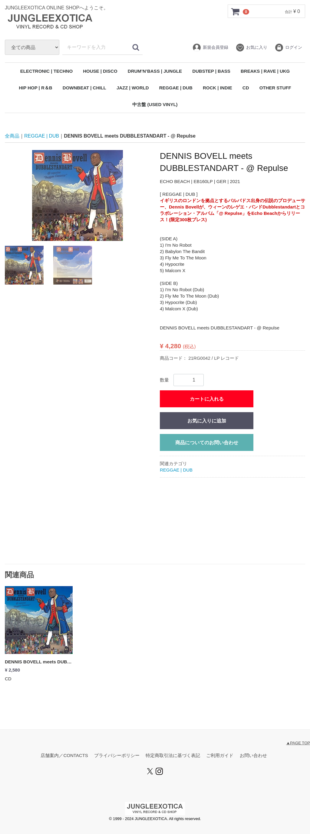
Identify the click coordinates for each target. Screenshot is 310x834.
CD (245, 87)
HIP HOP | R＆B (35, 87)
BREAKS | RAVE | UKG (265, 71)
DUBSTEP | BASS (211, 71)
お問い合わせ (253, 755)
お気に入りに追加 (206, 421)
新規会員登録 (210, 47)
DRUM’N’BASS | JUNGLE (155, 71)
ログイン (288, 47)
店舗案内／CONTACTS (64, 755)
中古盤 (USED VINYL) (154, 104)
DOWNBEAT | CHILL (84, 87)
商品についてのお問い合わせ (206, 442)
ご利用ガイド (219, 755)
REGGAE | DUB (176, 87)
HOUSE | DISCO (100, 71)
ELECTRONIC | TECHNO (46, 71)
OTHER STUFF (275, 87)
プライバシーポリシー (117, 755)
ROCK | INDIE (217, 87)
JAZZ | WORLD (133, 87)
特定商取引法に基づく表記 (173, 755)
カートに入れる (207, 399)
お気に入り (251, 47)
